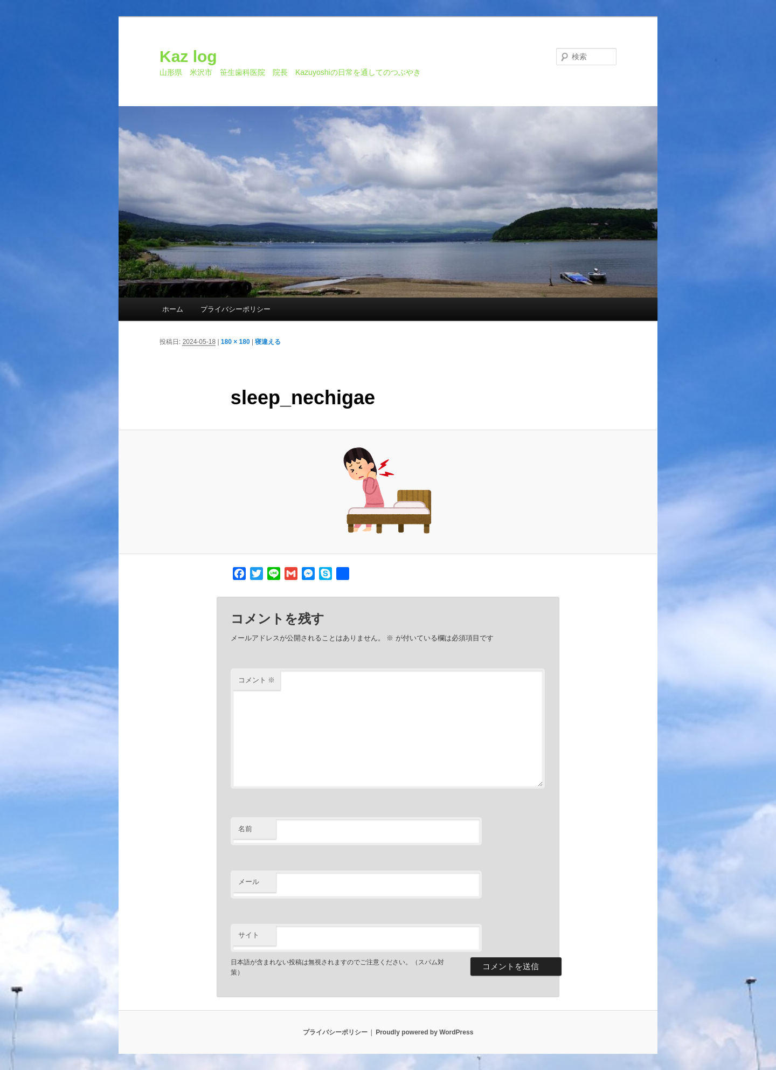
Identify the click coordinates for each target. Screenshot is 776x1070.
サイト (248, 935)
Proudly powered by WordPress (424, 1032)
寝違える (268, 342)
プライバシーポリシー (235, 309)
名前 (245, 829)
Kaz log (188, 56)
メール (248, 882)
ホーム (172, 309)
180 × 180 (235, 342)
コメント (256, 680)
